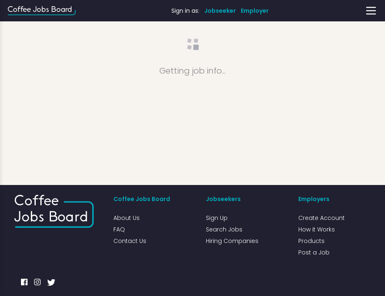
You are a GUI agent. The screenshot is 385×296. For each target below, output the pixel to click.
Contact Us (129, 241)
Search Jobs (224, 229)
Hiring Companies (232, 241)
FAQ (119, 229)
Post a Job (314, 252)
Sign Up (217, 218)
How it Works (316, 229)
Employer (255, 11)
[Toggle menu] (371, 10)
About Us (126, 218)
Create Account (321, 218)
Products (311, 241)
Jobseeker (220, 11)
